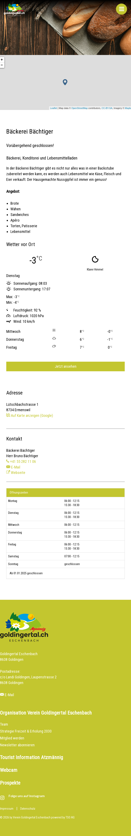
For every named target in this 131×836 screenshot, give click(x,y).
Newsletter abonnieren (17, 745)
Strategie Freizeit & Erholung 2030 (26, 731)
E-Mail (13, 467)
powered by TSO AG (63, 817)
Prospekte (10, 783)
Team (4, 724)
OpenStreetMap (79, 108)
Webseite (15, 472)
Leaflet (53, 108)
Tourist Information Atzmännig (31, 757)
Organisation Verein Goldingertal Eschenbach (46, 713)
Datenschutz (27, 808)
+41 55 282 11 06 (21, 461)
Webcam (8, 770)
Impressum (6, 808)
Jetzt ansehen (65, 366)
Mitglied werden (12, 738)
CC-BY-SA (107, 108)
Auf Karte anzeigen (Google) (29, 415)
